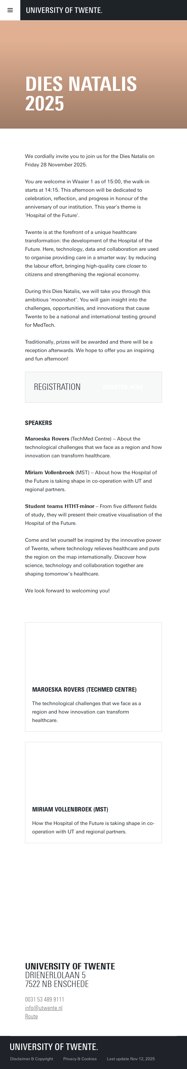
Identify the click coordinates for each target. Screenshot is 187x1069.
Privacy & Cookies (80, 1059)
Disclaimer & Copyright (31, 1059)
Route (31, 1016)
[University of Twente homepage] (64, 10)
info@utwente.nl (44, 1008)
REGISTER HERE (123, 387)
